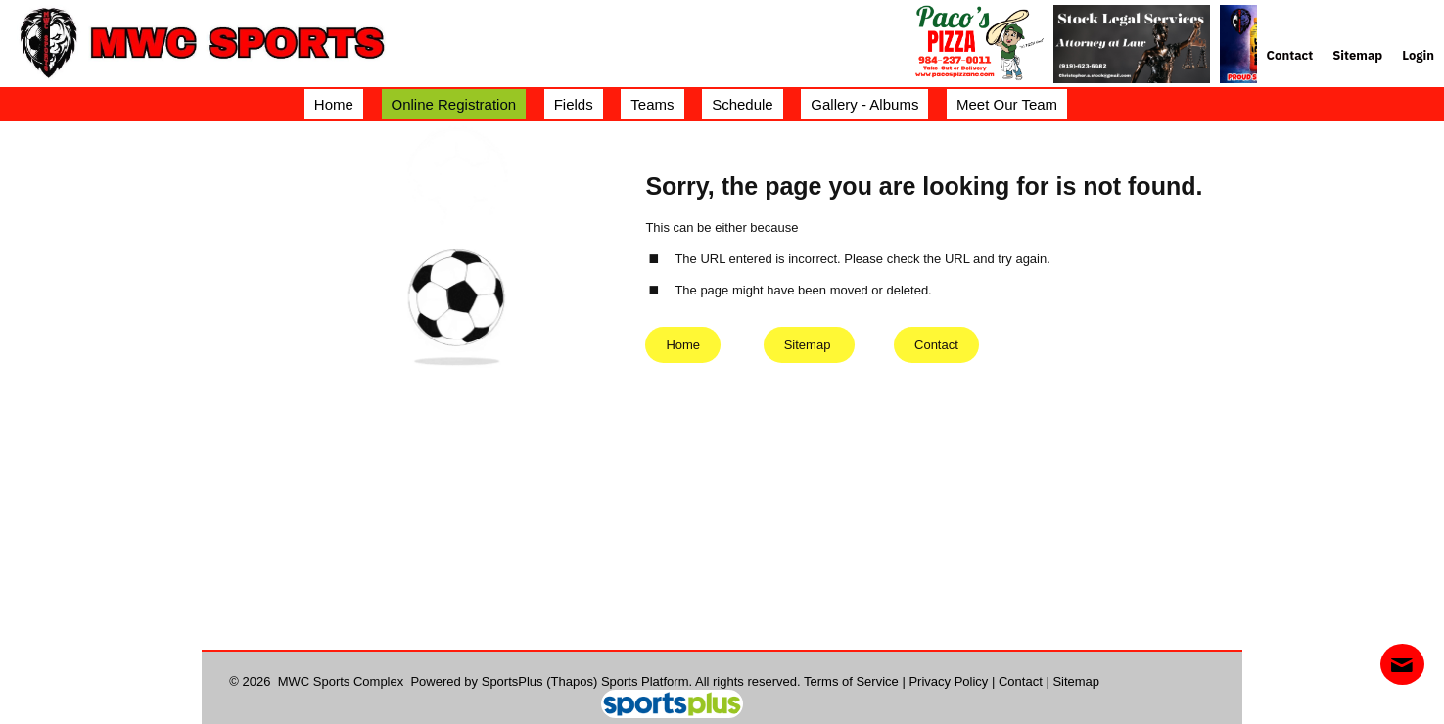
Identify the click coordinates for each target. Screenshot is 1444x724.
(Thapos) (571, 681)
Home (683, 345)
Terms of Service (851, 681)
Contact (1021, 681)
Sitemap (1075, 681)
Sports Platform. (646, 681)
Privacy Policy (948, 681)
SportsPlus (512, 681)
